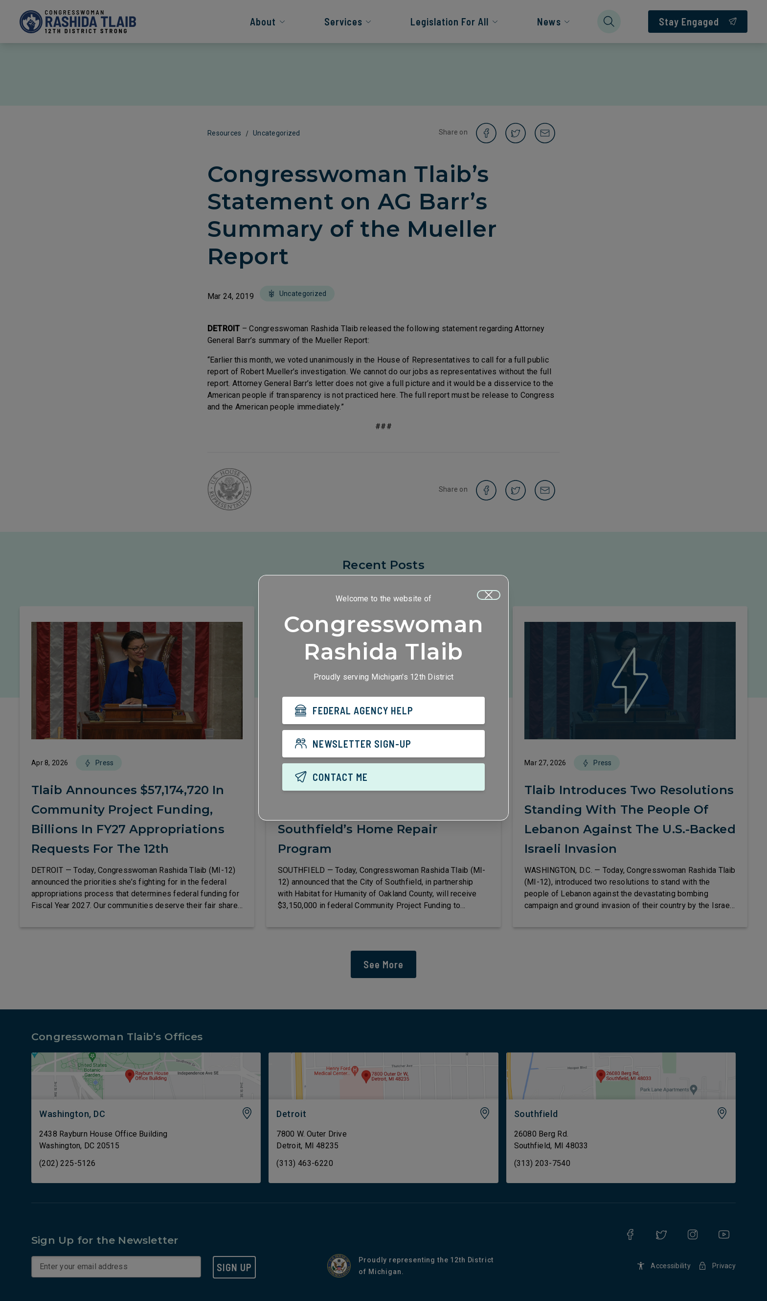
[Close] (488, 595)
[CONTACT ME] (383, 777)
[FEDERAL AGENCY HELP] (383, 710)
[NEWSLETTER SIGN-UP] (383, 743)
